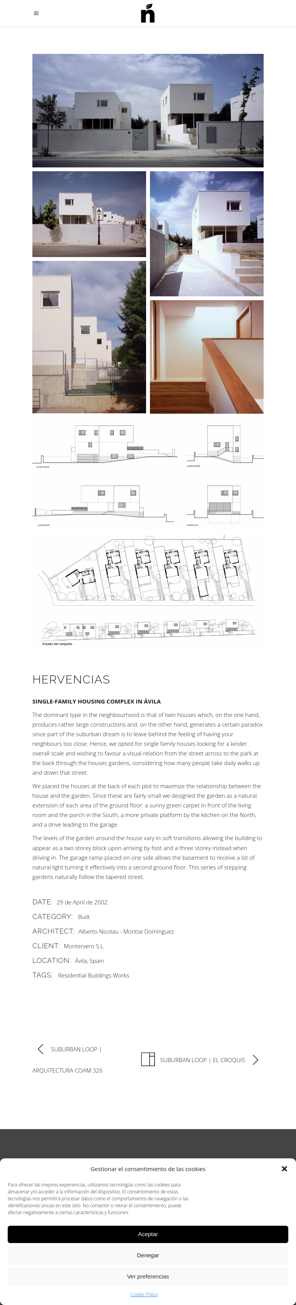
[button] (284, 1169)
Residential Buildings (84, 975)
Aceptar (148, 1234)
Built (84, 917)
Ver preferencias (148, 1276)
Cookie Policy (144, 1294)
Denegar (148, 1255)
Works (121, 975)
